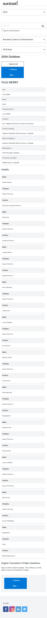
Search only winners (10, 31)
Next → (12, 75)
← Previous (12, 70)
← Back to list (12, 64)
